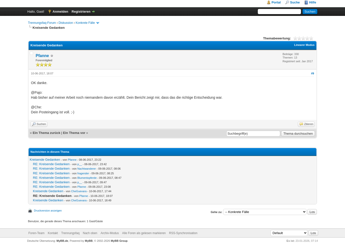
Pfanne (42, 56)
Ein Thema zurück (46, 133)
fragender (83, 173)
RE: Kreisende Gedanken (51, 164)
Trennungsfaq (70, 233)
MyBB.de (62, 240)
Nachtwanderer (86, 168)
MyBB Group (119, 240)
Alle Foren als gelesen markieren (144, 233)
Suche (295, 2)
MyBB (89, 240)
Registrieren (81, 11)
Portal (276, 2)
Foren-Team (36, 233)
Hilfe (312, 2)
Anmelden (60, 11)
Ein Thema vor (74, 133)
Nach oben (90, 233)
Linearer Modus (304, 44)
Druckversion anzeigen (48, 210)
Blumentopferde (87, 177)
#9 (312, 73)
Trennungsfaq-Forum (42, 23)
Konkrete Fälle (85, 23)
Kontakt (53, 233)
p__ (79, 164)
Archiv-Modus (110, 233)
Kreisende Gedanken (45, 159)
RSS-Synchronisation (183, 233)
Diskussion (66, 23)
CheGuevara (78, 191)
